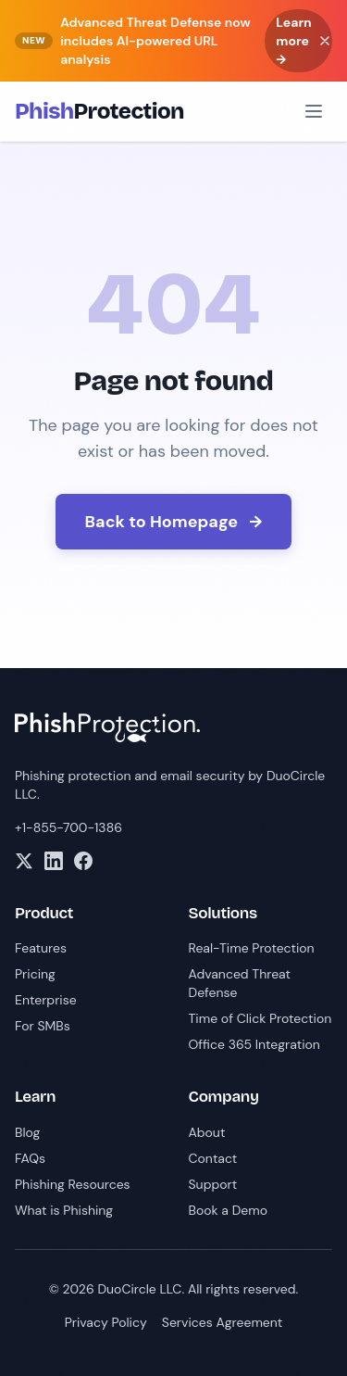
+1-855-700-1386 (68, 827)
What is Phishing (64, 1210)
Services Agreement (222, 1322)
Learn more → (294, 41)
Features (41, 948)
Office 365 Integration (254, 1044)
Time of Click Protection (260, 1018)
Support (213, 1184)
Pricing (35, 974)
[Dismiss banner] (325, 41)
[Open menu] (313, 111)
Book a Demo (228, 1210)
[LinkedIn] (53, 861)
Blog (27, 1132)
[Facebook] (83, 861)
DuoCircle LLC (139, 1289)
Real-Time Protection (252, 948)
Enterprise (46, 999)
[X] (24, 861)
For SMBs (42, 1025)
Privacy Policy (106, 1322)
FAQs (30, 1158)
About (207, 1132)
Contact (213, 1158)
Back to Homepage (174, 522)
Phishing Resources (72, 1184)
